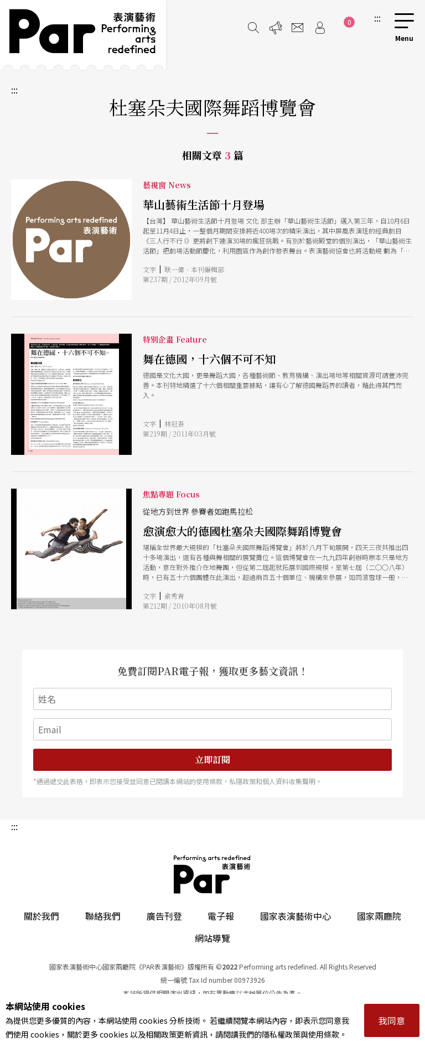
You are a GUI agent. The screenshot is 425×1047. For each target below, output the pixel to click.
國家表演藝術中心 (295, 915)
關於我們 (41, 915)
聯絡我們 (103, 915)
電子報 (221, 915)
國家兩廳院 (379, 915)
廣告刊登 (164, 915)
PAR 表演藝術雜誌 (212, 874)
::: (377, 17)
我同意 (392, 1020)
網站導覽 (212, 938)
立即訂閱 (212, 759)
